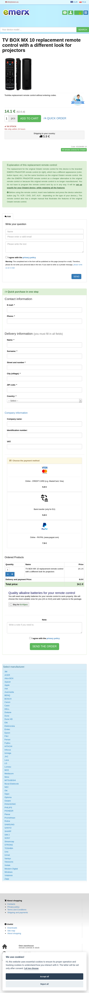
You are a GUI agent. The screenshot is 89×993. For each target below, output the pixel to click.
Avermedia (9, 692)
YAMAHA (9, 875)
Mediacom (9, 773)
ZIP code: (12, 385)
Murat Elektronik (12, 784)
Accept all (44, 976)
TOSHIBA (9, 848)
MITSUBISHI (10, 780)
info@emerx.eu (12, 2)
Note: (44, 620)
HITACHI (8, 746)
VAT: (9, 441)
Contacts (11, 904)
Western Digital (11, 869)
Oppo (7, 794)
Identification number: (17, 430)
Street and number (16, 362)
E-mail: (11, 305)
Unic (6, 852)
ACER (7, 675)
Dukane (8, 712)
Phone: (11, 316)
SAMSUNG (9, 824)
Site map (11, 931)
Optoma (8, 797)
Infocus (8, 750)
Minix (7, 777)
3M (6, 671)
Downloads (12, 928)
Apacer (8, 682)
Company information (16, 413)
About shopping (14, 933)
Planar (7, 814)
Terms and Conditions (16, 909)
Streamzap (9, 841)
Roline (7, 821)
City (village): (14, 373)
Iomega (8, 753)
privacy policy (29, 257)
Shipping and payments (17, 912)
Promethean (10, 818)
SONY (7, 838)
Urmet (7, 855)
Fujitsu (7, 743)
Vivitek (7, 865)
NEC (7, 787)
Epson (7, 733)
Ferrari (7, 739)
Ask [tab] (8, 216)
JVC (6, 756)
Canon (7, 702)
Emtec (7, 729)
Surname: (12, 351)
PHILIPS (8, 807)
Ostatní (8, 801)
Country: (11, 396)
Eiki (6, 722)
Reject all (44, 984)
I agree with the (20, 257)
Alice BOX (9, 678)
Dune (7, 716)
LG (6, 763)
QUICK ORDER (55, 118)
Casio (7, 705)
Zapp (7, 879)
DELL (7, 709)
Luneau (8, 767)
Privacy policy (13, 907)
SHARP (8, 831)
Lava (7, 760)
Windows (9, 872)
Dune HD (9, 719)
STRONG (9, 845)
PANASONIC (10, 804)
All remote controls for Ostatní (74, 150)
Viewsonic (9, 862)
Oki (6, 790)
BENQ (7, 695)
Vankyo (8, 858)
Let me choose (31, 968)
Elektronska (10, 726)
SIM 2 (7, 835)
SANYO (8, 828)
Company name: (14, 419)
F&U (6, 736)
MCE (7, 770)
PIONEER (9, 811)
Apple (7, 685)
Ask (6, 688)
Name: (10, 340)
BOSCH (8, 699)
